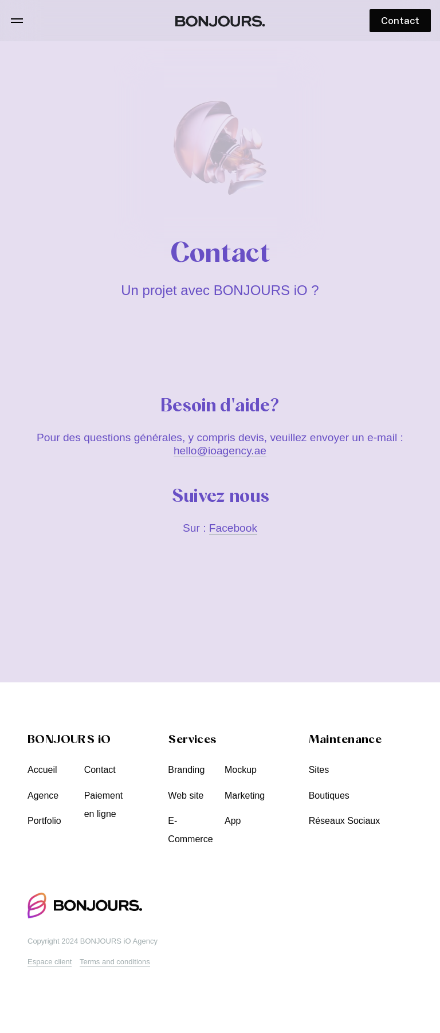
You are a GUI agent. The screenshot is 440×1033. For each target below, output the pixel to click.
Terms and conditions (115, 961)
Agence (43, 795)
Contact (100, 770)
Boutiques (329, 795)
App (233, 821)
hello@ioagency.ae (220, 451)
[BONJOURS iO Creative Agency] (220, 21)
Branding (186, 770)
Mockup (241, 770)
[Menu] (17, 20)
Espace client (50, 961)
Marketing (245, 795)
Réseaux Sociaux (344, 821)
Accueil (42, 770)
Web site (185, 795)
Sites (319, 770)
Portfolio (44, 821)
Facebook (233, 528)
